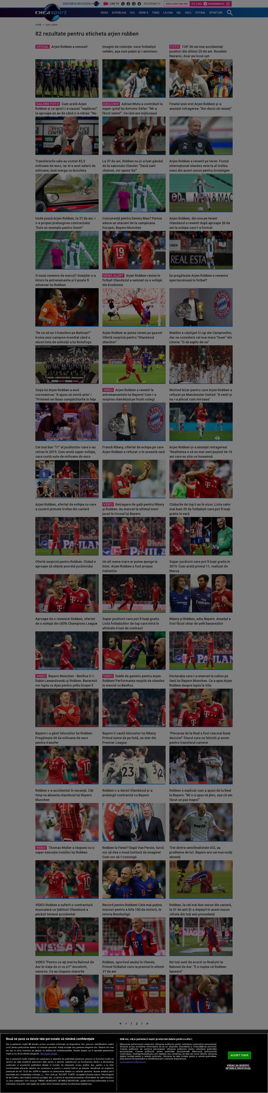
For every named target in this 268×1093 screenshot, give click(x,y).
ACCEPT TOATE (239, 1055)
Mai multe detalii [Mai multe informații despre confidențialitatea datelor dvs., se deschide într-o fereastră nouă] (48, 1054)
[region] (134, 1063)
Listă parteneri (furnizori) (133, 1062)
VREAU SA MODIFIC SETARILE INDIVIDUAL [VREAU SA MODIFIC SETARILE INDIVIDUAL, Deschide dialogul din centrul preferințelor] (238, 1067)
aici (42, 1074)
